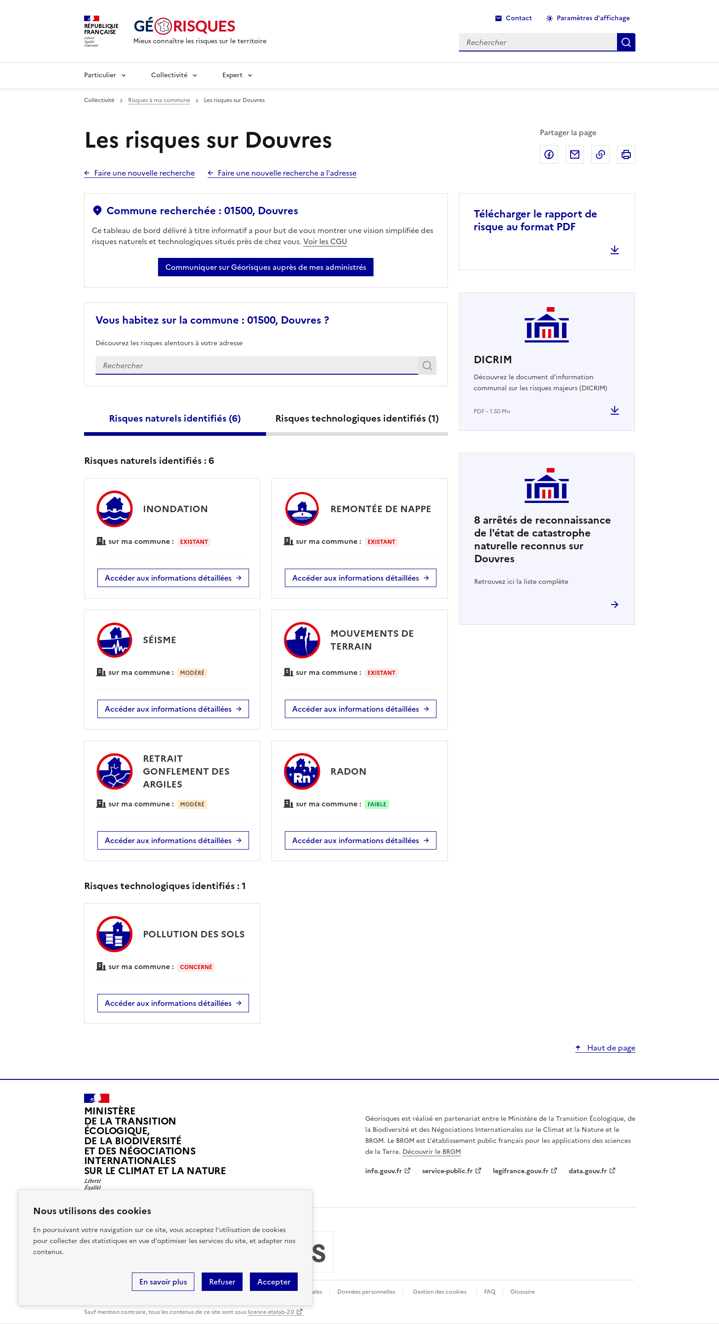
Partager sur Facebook (549, 154)
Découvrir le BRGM (431, 1152)
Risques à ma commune (159, 100)
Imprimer (626, 154)
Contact (519, 18)
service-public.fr (447, 1171)
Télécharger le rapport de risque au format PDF (535, 220)
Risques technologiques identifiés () (357, 418)
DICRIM (493, 359)
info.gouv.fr (383, 1171)
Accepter (273, 1281)
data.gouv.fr (588, 1171)
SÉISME (159, 640)
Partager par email (575, 154)
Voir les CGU (325, 241)
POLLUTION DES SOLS (194, 934)
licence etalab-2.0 (271, 1312)
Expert (232, 75)
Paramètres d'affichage (593, 18)
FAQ (489, 1292)
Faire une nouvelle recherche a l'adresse (287, 172)
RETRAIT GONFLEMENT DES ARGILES (186, 771)
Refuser (222, 1281)
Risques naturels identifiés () (175, 418)
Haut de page (610, 1047)
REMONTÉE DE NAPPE (380, 509)
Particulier (100, 75)
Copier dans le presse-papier (600, 154)
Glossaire (522, 1292)
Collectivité (169, 75)
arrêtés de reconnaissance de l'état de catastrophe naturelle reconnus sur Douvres (542, 539)
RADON (348, 771)
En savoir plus (163, 1281)
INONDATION (175, 509)
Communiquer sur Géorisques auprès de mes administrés (265, 267)
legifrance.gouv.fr (521, 1171)
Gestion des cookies (439, 1292)
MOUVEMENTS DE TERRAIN (372, 640)
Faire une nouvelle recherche (144, 172)
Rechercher (428, 367)
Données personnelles (366, 1292)
